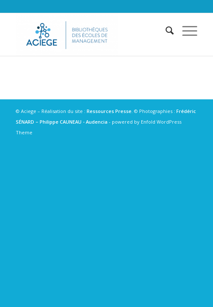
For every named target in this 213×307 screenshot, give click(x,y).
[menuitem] (165, 30)
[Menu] (185, 30)
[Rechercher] (165, 30)
